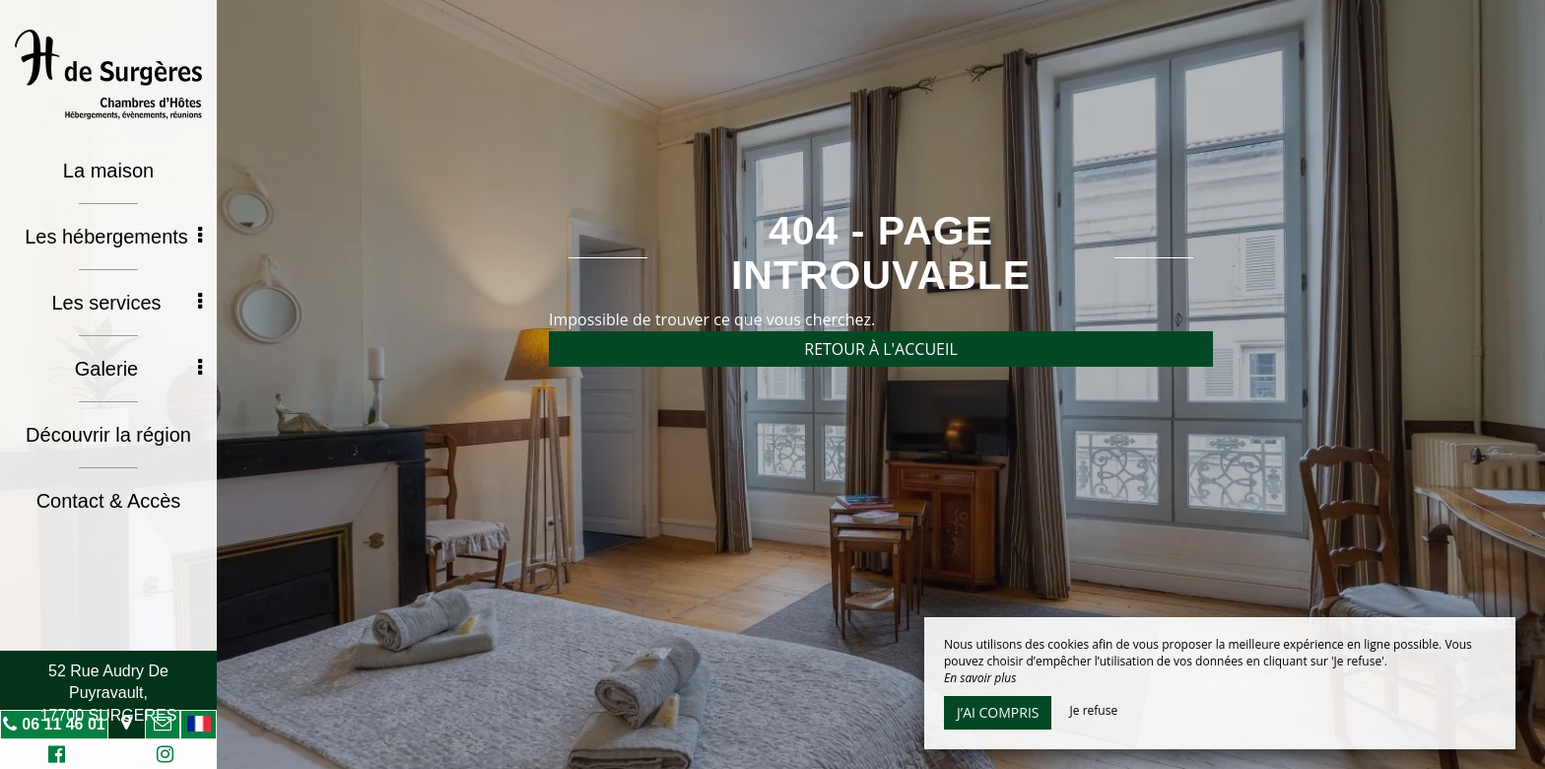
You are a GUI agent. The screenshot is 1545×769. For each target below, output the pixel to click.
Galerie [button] (138, 369)
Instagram (161, 756)
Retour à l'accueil (881, 349)
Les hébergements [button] (113, 236)
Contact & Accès (108, 501)
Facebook (54, 756)
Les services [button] (126, 303)
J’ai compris (998, 712)
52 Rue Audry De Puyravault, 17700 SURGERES (108, 693)
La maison (108, 170)
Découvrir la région (108, 435)
